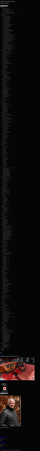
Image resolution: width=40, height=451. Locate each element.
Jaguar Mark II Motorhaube (6, 200)
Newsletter (3, 14)
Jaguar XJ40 (4, 196)
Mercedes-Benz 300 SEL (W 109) (6, 236)
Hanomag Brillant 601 (5, 186)
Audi (2, 84)
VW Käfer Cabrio (5, 312)
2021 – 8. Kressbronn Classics (6, 32)
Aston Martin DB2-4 (5, 83)
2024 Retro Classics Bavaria (6, 21)
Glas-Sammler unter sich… (6, 53)
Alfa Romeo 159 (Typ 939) (6, 73)
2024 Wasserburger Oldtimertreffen (7, 23)
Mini (2, 243)
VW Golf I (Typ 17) (5, 317)
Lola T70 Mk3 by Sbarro (5, 61)
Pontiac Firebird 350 (5, 181)
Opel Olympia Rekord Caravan (6, 262)
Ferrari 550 (4, 149)
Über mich (3, 348)
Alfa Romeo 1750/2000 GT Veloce (7, 77)
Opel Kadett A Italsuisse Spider (6, 259)
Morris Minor (4, 97)
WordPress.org (3, 443)
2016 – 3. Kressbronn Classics (6, 45)
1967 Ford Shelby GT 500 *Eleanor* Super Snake (8, 167)
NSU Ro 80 (4, 248)
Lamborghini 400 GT (5, 208)
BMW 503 (4, 102)
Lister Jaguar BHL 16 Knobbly (6, 60)
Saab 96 (4, 302)
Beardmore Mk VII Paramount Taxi (7, 56)
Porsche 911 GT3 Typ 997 (6, 281)
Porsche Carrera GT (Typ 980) (6, 290)
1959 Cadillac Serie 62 (5, 117)
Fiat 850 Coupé (4, 165)
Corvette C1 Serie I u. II (5, 123)
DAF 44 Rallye (4, 57)
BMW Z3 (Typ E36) (5, 109)
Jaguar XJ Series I (5, 198)
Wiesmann (3, 327)
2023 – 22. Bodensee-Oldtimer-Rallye (7, 25)
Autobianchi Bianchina (5, 155)
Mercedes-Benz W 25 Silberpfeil (6, 227)
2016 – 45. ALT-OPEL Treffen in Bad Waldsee (8, 47)
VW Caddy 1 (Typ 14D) (5, 318)
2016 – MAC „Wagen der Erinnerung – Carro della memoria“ (10, 13)
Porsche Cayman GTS (5, 291)
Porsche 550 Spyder (5, 278)
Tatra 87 (4, 68)
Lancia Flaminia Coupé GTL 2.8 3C (7, 212)
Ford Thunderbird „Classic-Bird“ (6, 172)
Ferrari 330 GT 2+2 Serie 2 (6, 147)
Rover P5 (4, 298)
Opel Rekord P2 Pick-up (5, 263)
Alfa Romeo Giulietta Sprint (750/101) (7, 78)
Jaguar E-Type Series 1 (5, 199)
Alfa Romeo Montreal (5, 76)
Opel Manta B (4, 260)
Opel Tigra (4, 270)
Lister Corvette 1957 (5, 59)
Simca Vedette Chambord (6, 305)
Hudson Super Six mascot (6, 192)
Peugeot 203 (4, 274)
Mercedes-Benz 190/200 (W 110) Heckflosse (8, 235)
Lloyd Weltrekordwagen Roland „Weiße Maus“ (8, 115)
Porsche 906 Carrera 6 (5, 279)
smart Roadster (4, 306)
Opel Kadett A (4, 258)
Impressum (3, 350)
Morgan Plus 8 (4, 246)
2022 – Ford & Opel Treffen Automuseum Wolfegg (8, 30)
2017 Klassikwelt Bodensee (6, 42)
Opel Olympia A (5, 267)
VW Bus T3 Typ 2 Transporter (6, 314)
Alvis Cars (3, 79)
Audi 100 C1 (4, 85)
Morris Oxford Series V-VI (6, 94)
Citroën (2, 133)
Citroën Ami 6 (4, 134)
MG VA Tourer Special (5, 241)
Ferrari (2, 145)
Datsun (2, 140)
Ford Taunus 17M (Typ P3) (6, 169)
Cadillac (2, 116)
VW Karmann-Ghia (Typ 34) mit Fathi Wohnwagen (8, 316)
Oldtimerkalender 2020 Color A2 (6, 333)
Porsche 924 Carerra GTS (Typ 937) (7, 283)
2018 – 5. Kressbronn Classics (6, 38)
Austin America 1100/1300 (6, 95)
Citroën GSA (4, 139)
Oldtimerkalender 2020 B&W (6, 334)
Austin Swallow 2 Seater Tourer (6, 204)
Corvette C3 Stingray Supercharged (7, 125)
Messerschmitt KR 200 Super (6, 63)
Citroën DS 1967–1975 (5, 136)
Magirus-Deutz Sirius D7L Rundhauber (7, 252)
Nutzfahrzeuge (3, 251)
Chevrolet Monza (5, 122)
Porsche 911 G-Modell (5, 285)
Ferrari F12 (4, 151)
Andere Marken (3, 54)
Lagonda (3, 206)
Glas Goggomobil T (5, 185)
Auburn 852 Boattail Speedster (6, 55)
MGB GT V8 (4, 242)
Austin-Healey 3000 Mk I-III (6, 92)
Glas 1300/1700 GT (5, 183)
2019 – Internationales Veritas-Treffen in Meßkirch (8, 36)
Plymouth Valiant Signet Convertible (7, 131)
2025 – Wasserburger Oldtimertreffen (7, 19)
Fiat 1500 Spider (5, 157)
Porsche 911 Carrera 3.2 (5, 280)
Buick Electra (4, 178)
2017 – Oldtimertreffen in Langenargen (7, 44)
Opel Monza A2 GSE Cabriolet (6, 261)
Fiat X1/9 (4, 160)
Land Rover (3, 214)
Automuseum (3, 7)
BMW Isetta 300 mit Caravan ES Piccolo (7, 104)
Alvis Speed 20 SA (5, 80)
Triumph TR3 (4, 309)
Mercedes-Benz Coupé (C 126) (6, 239)
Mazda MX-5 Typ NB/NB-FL (6, 62)
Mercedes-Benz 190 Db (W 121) (6, 232)
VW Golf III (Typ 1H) (5, 319)
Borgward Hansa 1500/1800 (6, 113)
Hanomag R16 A (5, 187)
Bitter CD (4, 101)
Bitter (2, 100)
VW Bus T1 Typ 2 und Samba (6, 313)
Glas (2, 182)
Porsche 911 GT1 (5, 286)
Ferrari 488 (4, 148)
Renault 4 (4, 294)
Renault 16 (4, 293)
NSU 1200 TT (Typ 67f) (5, 249)
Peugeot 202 (4, 275)
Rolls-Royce (3, 296)
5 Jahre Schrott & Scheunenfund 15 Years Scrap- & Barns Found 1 (7, 51)
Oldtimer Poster (3, 343)
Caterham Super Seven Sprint (6, 215)
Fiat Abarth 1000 (5, 158)
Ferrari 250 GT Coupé (5, 146)
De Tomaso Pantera (5, 143)
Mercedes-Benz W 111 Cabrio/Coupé (7, 234)
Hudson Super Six (5, 190)
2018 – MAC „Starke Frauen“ (6, 10)
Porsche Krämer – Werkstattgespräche (7, 284)
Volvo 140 (4, 323)
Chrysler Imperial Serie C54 (6, 127)
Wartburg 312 (4, 69)
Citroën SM (4, 137)
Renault (2, 292)
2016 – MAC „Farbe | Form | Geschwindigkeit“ (8, 12)
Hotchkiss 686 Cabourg (5, 188)
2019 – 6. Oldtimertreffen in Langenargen (7, 37)
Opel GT (4, 265)
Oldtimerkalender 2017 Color (6, 338)
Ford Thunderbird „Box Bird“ (6, 174)
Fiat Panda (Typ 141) (5, 159)
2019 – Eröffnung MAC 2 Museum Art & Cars (8, 9)
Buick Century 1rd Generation (6, 177)
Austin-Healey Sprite (5, 93)
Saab (2, 300)
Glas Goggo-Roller (5, 184)
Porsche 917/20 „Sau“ (5, 288)
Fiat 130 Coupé (4, 161)
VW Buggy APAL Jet (5, 321)
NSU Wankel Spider (5, 250)
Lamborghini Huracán (5, 210)
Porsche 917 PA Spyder (5, 287)
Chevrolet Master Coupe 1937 (6, 121)
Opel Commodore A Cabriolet (6, 256)
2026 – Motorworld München (6, 8)
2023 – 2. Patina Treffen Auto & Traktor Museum (8, 24)
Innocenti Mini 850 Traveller (6, 193)
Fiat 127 (4, 156)
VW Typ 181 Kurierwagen (6, 320)
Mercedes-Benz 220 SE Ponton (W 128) (7, 233)
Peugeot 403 (4, 272)
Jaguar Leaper (4, 202)
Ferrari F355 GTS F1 (5, 152)
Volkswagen (3, 310)
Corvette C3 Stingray (5, 124)
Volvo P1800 (4, 324)
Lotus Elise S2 (4, 216)
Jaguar (2, 194)
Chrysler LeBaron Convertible (6, 132)
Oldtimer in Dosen (5, 345)
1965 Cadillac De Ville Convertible (7, 118)
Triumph (3, 307)
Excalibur (3, 144)
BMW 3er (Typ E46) (5, 110)
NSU (2, 247)
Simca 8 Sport (4, 304)
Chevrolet (3, 119)
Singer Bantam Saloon (5, 67)
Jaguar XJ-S (4, 195)
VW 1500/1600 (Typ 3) (5, 315)
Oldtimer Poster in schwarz (6, 347)
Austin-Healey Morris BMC (5, 91)
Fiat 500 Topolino (5, 164)
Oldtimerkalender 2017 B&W (6, 339)
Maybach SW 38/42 (5, 228)
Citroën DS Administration (6, 135)
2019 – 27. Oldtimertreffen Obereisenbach (7, 34)
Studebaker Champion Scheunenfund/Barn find (8, 52)
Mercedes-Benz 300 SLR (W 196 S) (7, 230)
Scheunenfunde (3, 50)
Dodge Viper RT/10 (5, 130)
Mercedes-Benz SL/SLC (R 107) (6, 238)
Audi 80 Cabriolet (5, 86)
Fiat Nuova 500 (4, 166)
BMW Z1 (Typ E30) (5, 108)
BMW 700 (4, 105)
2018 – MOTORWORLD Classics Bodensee (8, 39)
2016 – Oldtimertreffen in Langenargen (7, 48)
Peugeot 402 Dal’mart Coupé (6, 273)
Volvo (2, 322)
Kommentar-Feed (4, 442)
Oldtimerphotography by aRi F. (7, 1)
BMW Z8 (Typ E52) (5, 111)
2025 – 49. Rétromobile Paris (6, 20)
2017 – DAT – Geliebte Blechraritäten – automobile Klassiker (7, 331)
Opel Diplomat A (5, 257)
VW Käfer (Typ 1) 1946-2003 (6, 311)
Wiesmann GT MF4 (5, 328)
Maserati (3, 218)
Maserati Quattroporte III (6, 222)
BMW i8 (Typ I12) (5, 112)
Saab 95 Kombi (4, 301)
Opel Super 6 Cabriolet (5, 269)
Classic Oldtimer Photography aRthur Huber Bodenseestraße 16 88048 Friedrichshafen (3, 437)
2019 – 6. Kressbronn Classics (6, 33)
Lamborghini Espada (5, 209)
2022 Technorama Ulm (5, 31)
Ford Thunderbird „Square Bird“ (6, 173)
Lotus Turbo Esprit (5, 217)
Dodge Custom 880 (5, 129)
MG (2, 240)
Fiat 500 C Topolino (5, 163)
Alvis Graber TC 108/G (5, 81)
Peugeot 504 (4, 271)
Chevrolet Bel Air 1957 (5, 120)
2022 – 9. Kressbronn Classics (6, 28)
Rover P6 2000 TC (5, 299)
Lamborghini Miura (5, 211)
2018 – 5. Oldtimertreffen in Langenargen (7, 40)
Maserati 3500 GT (5, 219)
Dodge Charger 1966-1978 (6, 128)
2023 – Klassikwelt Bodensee (6, 26)
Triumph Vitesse (5, 308)
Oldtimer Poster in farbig (5, 346)
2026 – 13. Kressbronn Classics (6, 15)
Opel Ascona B (4, 255)
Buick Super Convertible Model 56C (7, 180)
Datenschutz (3, 349)
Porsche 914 (4, 282)
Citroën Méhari (4, 138)
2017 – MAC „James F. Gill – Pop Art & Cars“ (8, 11)
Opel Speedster (4, 264)
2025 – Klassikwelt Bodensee (6, 18)
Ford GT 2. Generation (5, 168)
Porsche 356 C (4, 277)
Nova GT (4, 64)
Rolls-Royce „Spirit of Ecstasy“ (6, 297)
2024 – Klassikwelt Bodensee (6, 22)
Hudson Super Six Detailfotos (6, 191)
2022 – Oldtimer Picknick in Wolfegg (7, 29)
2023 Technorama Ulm (5, 27)
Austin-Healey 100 (5, 96)
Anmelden (3, 441)
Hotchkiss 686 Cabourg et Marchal (7, 189)
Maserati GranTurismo (5, 220)
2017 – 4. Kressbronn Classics (6, 41)
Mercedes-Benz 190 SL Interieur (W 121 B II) (8, 231)
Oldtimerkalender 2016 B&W (6, 340)
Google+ (3, 448)
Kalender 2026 (3, 332)
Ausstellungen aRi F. (4, 329)
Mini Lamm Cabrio (5, 244)
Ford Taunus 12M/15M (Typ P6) (6, 170)
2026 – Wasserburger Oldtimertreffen (7, 16)
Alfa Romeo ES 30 (5, 75)
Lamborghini (3, 207)
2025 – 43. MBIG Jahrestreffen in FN (7, 17)
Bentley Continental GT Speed (6, 99)
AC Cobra (3, 70)
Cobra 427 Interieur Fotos (6, 71)
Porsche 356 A (4, 276)
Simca (2, 303)
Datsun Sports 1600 (5, 141)
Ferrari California (5, 150)
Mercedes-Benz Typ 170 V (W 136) (7, 226)
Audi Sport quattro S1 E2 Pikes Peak (7, 87)
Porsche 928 (4, 289)
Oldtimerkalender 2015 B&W (6, 341)
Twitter (2, 447)
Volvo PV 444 (4, 325)
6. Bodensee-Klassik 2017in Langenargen (6, 43)
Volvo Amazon (4, 326)
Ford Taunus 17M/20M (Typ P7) (6, 171)
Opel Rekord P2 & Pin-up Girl (6, 268)
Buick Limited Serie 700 (5, 179)
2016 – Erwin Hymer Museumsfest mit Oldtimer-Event (9, 46)
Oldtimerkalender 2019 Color (6, 335)
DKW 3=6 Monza (5, 89)
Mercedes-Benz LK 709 (5, 254)
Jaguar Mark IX (4, 203)
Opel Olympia (4, 266)
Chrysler (3, 126)
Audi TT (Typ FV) (5, 88)
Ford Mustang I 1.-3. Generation (6, 175)
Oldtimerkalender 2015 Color (6, 342)
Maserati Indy (4, 224)
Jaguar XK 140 (4, 201)
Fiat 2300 (4, 162)
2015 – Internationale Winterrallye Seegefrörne (8, 49)
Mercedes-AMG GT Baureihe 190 (7, 225)
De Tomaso (3, 142)
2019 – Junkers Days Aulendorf (6, 35)
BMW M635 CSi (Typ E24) (6, 107)
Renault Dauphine (5, 295)
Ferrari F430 (4, 153)
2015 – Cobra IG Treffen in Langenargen (7, 72)
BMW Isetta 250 (5, 103)
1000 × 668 (1, 354)
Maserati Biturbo (5, 223)
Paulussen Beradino (5, 65)
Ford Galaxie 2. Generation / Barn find (7, 176)
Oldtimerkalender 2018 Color (6, 337)
